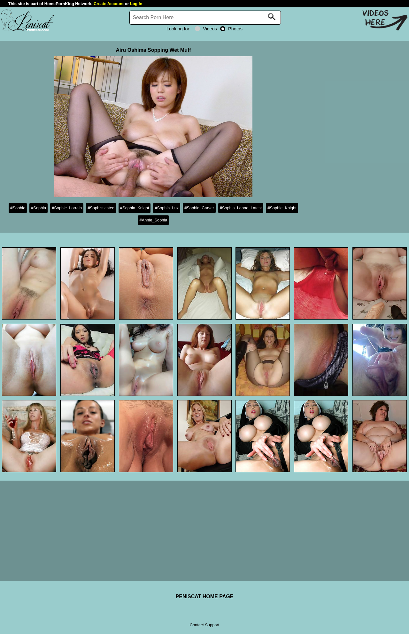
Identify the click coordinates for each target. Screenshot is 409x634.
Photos (231, 28)
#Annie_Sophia (153, 220)
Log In (136, 3)
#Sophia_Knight (134, 207)
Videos (206, 28)
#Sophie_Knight (281, 207)
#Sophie (17, 207)
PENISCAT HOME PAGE (205, 596)
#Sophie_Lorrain (67, 207)
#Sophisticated (101, 207)
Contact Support (204, 624)
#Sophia (38, 207)
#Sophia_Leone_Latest (241, 207)
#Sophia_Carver (199, 207)
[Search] (205, 18)
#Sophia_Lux (167, 207)
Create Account (109, 3)
